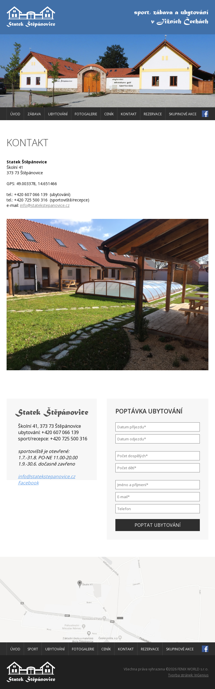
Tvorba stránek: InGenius (188, 675)
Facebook (28, 483)
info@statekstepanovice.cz (45, 205)
